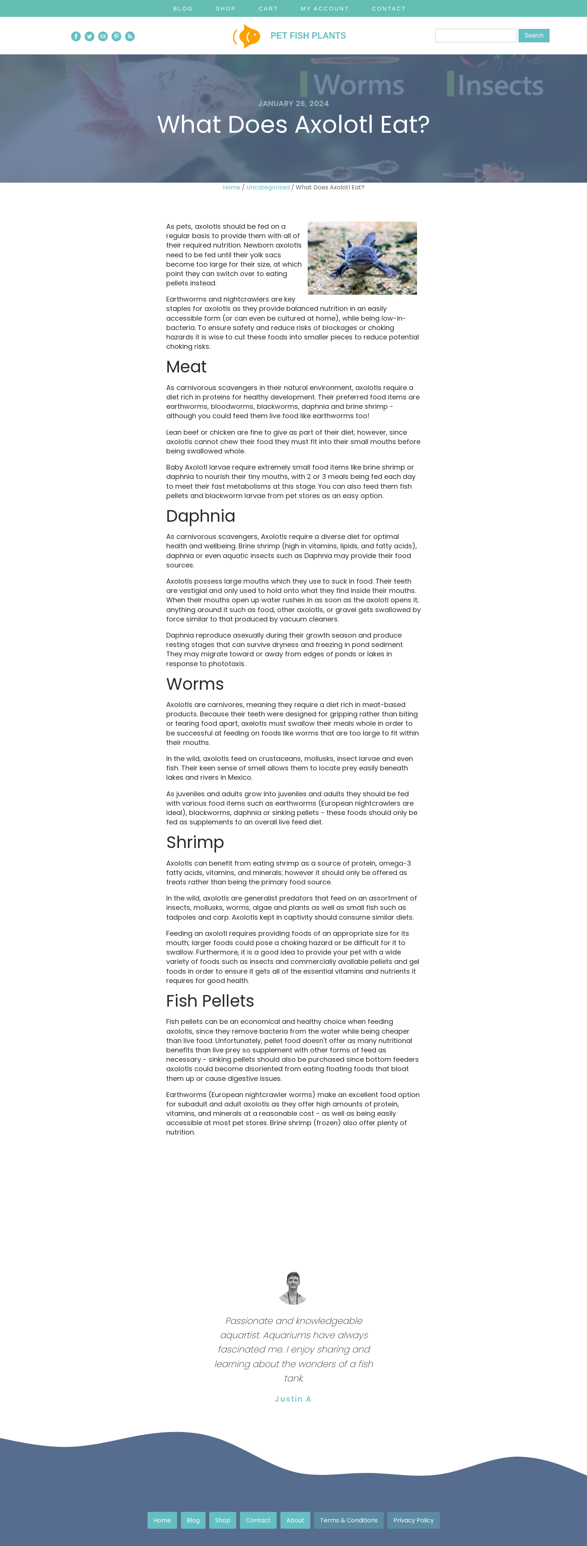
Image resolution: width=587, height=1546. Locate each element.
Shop (226, 8)
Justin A (293, 1399)
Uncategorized (268, 187)
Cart (269, 8)
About (295, 1520)
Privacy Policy (413, 1520)
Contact (389, 8)
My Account (325, 8)
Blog (183, 8)
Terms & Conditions (349, 1520)
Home (231, 187)
